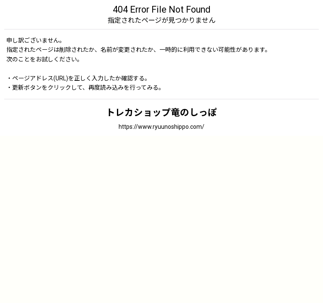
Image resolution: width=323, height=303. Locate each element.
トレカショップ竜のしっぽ (161, 112)
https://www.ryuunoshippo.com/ (161, 126)
